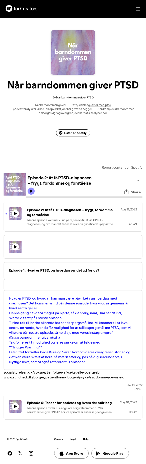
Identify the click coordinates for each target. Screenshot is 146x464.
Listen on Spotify (72, 133)
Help (85, 439)
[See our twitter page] (20, 453)
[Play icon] (31, 191)
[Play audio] (138, 180)
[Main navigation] (138, 9)
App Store (71, 453)
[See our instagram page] (31, 453)
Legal (73, 439)
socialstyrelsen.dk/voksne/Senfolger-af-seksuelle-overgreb (52, 372)
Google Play (109, 453)
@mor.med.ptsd (100, 105)
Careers (58, 439)
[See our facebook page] (9, 453)
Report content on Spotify (122, 167)
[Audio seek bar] (84, 197)
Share (132, 192)
